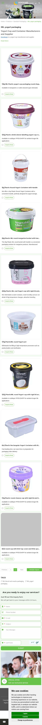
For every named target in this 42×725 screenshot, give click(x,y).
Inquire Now (9, 94)
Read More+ (5, 41)
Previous (4, 570)
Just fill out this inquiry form (12, 597)
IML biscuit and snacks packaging (12, 581)
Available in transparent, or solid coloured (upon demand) (19, 88)
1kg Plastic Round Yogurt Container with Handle (19, 187)
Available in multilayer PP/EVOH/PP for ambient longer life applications (20, 140)
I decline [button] (25, 717)
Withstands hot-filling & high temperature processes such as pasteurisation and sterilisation (20, 347)
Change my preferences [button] (25, 720)
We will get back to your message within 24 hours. (19, 600)
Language (31, 3)
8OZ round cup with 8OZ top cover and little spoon (21, 549)
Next (21, 570)
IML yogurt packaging (34, 21)
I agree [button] (25, 713)
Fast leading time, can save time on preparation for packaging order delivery (17, 450)
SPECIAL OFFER (13, 680)
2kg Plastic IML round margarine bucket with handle (21, 238)
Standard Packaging (19, 21)
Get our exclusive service (18, 683)
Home (3, 21)
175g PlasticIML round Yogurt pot (14, 342)
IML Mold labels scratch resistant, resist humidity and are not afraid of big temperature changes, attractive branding (20, 296)
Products (9, 21)
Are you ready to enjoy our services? (21, 592)
